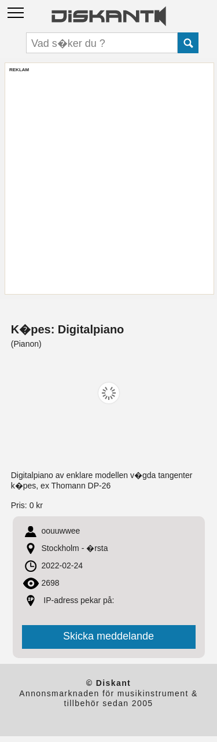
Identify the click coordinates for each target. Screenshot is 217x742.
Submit (188, 42)
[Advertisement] (108, 181)
